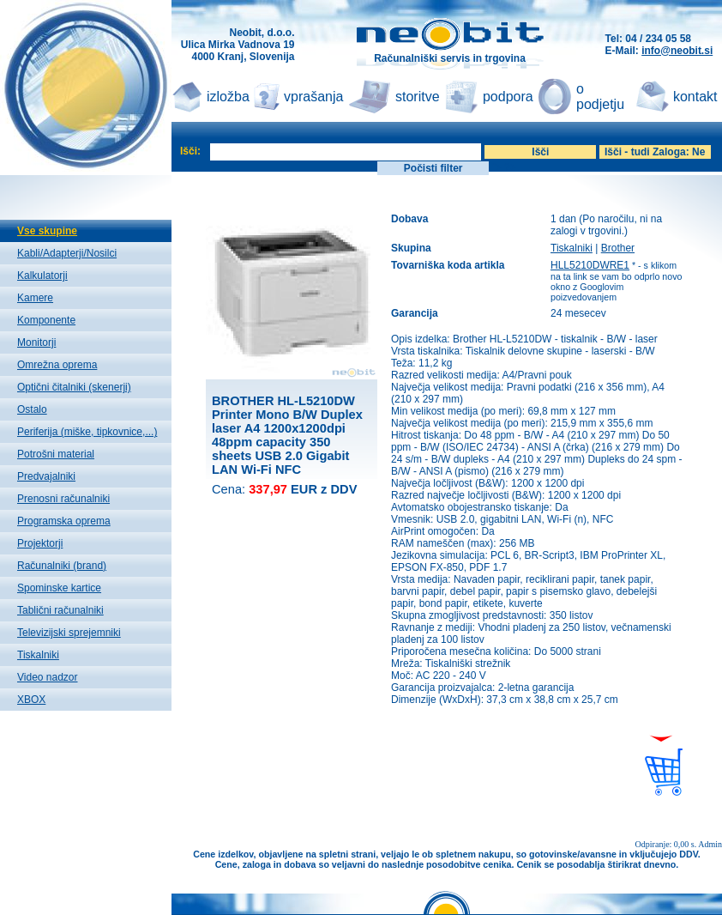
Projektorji (40, 543)
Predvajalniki (46, 476)
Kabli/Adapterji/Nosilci (67, 253)
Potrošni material (55, 454)
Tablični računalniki (60, 610)
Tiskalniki (38, 655)
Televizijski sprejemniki (69, 633)
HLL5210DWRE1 (590, 265)
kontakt (695, 96)
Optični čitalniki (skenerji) (74, 387)
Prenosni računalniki (63, 499)
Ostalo (32, 409)
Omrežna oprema (57, 365)
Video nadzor (47, 677)
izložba (228, 96)
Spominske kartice (59, 588)
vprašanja (313, 96)
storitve (417, 96)
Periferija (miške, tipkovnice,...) (87, 432)
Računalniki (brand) (61, 566)
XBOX (31, 700)
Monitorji (36, 342)
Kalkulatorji (42, 276)
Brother (618, 248)
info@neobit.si (677, 51)
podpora (508, 96)
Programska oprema (64, 521)
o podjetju (600, 97)
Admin (710, 844)
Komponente (46, 320)
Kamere (35, 298)
